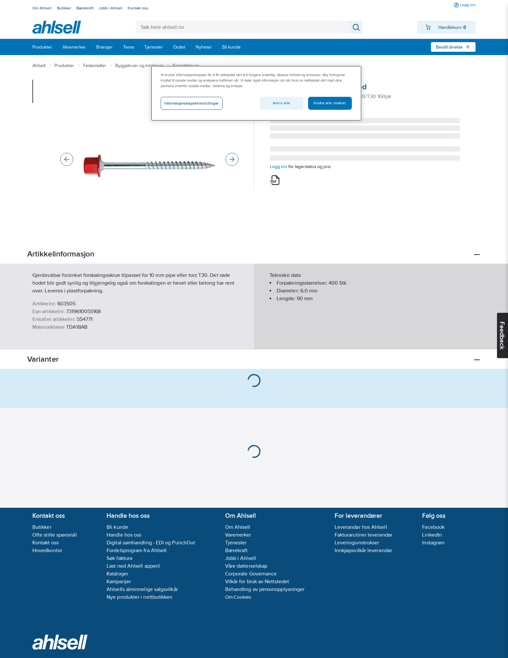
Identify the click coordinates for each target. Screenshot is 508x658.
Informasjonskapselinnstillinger (191, 103)
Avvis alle (281, 103)
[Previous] (66, 159)
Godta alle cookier (330, 103)
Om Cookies (238, 597)
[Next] (231, 159)
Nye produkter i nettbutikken (139, 597)
